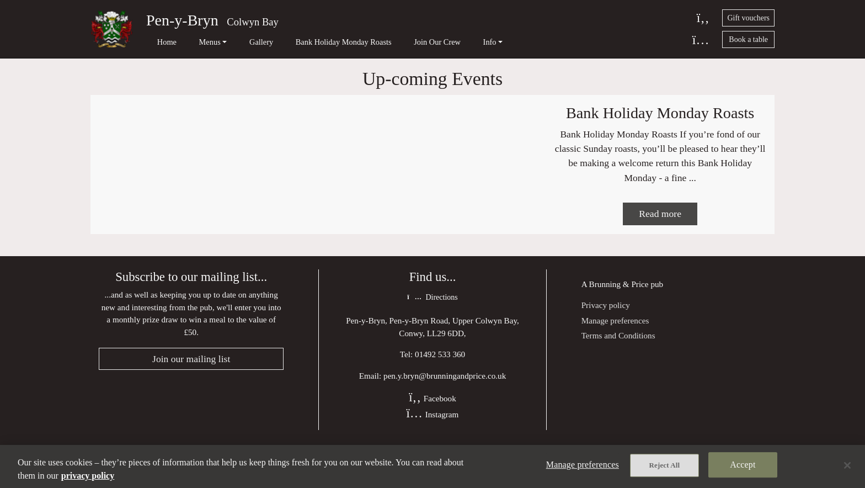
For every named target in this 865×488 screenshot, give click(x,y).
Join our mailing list (191, 390)
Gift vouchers (748, 18)
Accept (742, 466)
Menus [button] (193, 42)
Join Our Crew (395, 42)
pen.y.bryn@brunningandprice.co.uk (444, 407)
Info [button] (440, 42)
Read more (660, 244)
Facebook (432, 430)
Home (158, 42)
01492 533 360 (440, 386)
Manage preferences (615, 351)
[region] (432, 466)
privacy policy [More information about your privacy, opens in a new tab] (87, 475)
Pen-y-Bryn (182, 20)
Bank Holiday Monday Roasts (311, 42)
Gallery (236, 42)
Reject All (664, 467)
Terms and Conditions (618, 366)
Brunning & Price (619, 315)
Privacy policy (605, 336)
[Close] (847, 465)
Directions (432, 329)
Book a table (748, 39)
